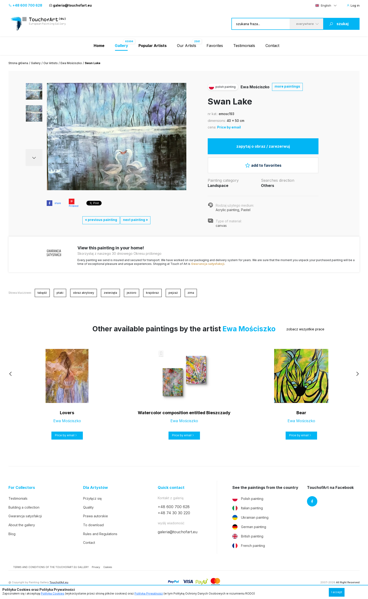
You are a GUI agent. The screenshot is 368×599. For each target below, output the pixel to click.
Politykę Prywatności (148, 593)
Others (267, 185)
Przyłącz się (92, 498)
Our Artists (186, 45)
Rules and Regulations (100, 534)
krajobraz (152, 292)
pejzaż (173, 292)
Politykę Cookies (52, 593)
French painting (248, 545)
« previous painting (101, 220)
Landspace (218, 185)
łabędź (42, 292)
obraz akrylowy (83, 292)
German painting (249, 526)
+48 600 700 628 (25, 5)
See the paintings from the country (265, 487)
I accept (336, 592)
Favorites (215, 45)
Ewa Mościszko (71, 63)
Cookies (107, 567)
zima (191, 292)
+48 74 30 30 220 (174, 512)
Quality (88, 507)
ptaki (60, 292)
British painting (247, 536)
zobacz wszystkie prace (305, 329)
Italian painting (247, 508)
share (54, 203)
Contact (272, 45)
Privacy (96, 567)
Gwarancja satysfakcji (207, 264)
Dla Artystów (95, 487)
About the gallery (21, 525)
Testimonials (244, 45)
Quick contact (171, 487)
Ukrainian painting (250, 517)
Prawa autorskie (95, 516)
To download (93, 525)
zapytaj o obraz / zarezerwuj (263, 146)
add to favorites (263, 165)
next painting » (135, 220)
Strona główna (18, 63)
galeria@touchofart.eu (70, 5)
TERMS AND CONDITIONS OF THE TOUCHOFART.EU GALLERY (51, 567)
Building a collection (23, 507)
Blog (11, 534)
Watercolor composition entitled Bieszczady (184, 412)
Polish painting (247, 498)
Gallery (36, 63)
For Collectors (21, 487)
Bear (301, 412)
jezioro (131, 292)
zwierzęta (110, 292)
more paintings (287, 86)
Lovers (67, 412)
